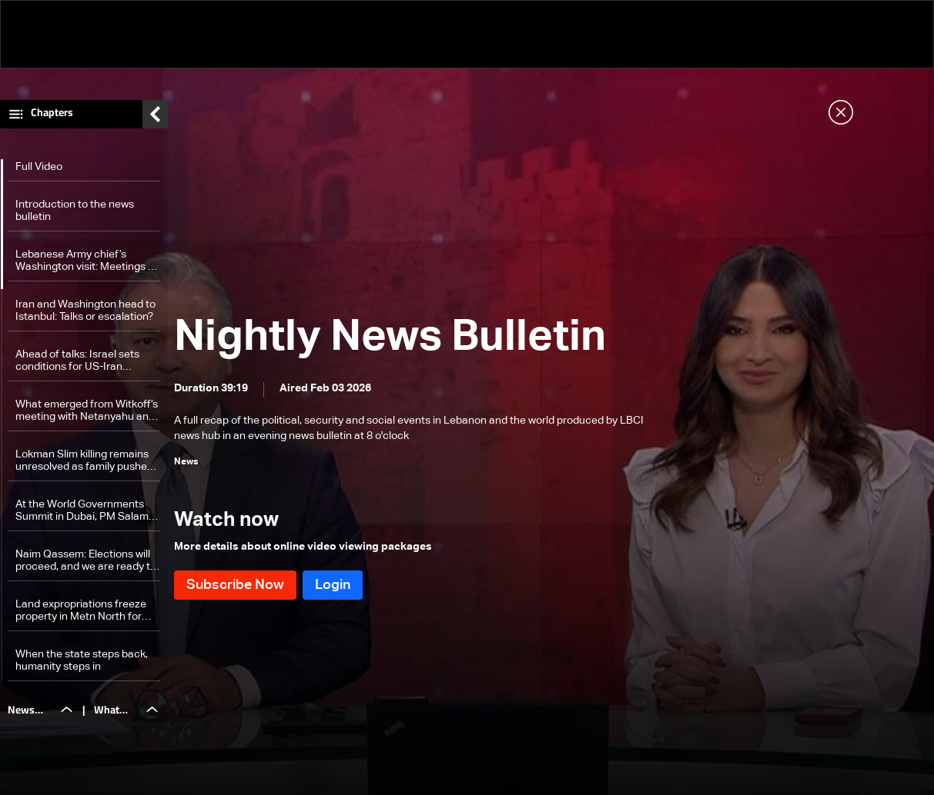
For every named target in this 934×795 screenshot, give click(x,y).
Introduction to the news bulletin (74, 214)
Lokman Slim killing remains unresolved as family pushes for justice (83, 465)
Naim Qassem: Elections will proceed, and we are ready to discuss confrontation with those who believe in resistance (85, 565)
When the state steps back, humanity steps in (81, 664)
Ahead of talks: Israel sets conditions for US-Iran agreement (77, 365)
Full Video (38, 170)
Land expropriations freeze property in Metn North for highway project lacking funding (80, 615)
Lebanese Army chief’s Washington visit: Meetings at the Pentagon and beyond (86, 265)
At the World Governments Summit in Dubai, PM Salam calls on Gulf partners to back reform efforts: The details (86, 515)
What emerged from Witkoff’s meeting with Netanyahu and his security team (86, 415)
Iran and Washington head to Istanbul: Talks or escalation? (85, 314)
